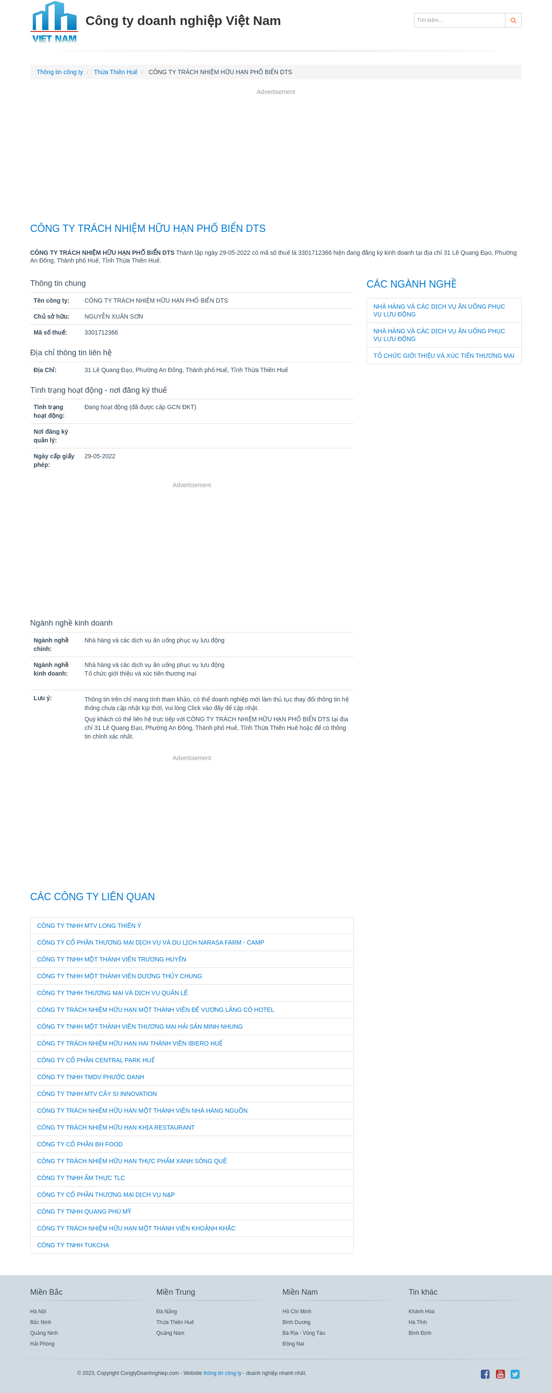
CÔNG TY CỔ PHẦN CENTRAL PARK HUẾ (96, 1060)
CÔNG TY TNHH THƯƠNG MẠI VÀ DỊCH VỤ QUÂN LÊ (112, 992)
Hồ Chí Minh (296, 1311)
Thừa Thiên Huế (175, 1322)
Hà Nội (38, 1311)
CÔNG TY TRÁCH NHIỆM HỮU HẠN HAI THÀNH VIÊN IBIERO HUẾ (130, 1043)
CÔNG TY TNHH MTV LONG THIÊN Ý (89, 925)
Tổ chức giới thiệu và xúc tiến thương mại (443, 355)
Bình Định (420, 1333)
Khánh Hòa (422, 1311)
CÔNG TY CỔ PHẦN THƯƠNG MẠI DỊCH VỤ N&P (106, 1194)
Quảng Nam (171, 1333)
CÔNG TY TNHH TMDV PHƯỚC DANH (90, 1077)
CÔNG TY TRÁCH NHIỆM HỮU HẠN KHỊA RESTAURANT (116, 1127)
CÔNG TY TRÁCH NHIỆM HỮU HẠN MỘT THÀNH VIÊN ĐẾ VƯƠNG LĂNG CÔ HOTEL (155, 1009)
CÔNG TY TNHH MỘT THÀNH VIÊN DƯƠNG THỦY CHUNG (119, 976)
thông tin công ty (223, 1373)
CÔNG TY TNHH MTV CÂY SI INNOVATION (97, 1093)
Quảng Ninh (44, 1333)
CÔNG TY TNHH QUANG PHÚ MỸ (84, 1211)
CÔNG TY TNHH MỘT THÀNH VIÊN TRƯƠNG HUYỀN (111, 959)
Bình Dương (296, 1322)
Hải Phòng (42, 1344)
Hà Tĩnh (418, 1322)
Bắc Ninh (40, 1322)
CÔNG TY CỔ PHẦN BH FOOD (79, 1144)
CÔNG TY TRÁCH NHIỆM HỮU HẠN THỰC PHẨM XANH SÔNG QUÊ (132, 1161)
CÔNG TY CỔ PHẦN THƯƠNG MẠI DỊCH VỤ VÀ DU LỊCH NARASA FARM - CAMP (150, 942)
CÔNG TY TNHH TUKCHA (73, 1245)
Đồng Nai (293, 1344)
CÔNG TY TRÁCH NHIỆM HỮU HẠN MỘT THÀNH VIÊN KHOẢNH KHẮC (136, 1228)
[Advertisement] (276, 157)
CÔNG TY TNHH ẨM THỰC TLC (81, 1177)
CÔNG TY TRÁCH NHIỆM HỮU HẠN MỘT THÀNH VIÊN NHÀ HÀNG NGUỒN (142, 1110)
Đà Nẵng (167, 1311)
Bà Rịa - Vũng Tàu (303, 1333)
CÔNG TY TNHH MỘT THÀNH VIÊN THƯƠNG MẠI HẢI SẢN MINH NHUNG (140, 1026)
